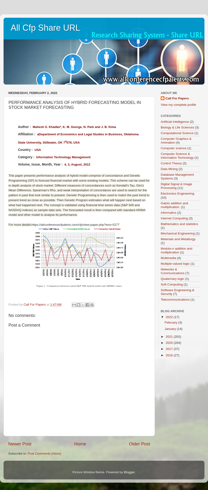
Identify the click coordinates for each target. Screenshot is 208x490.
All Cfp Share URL (45, 28)
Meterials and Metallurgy (178, 239)
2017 (170, 349)
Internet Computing (174, 218)
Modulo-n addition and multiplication (176, 250)
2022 (170, 317)
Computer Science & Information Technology (177, 155)
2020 (170, 343)
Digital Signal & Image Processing (176, 186)
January (171, 329)
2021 (170, 336)
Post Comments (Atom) (44, 453)
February (171, 322)
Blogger (129, 472)
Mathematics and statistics (179, 224)
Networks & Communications (173, 271)
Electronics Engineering (177, 193)
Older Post (139, 443)
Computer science (173, 148)
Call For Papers (177, 98)
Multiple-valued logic (175, 263)
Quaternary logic (172, 279)
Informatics (168, 212)
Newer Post (19, 443)
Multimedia (168, 258)
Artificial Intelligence (175, 122)
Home (80, 443)
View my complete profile (178, 105)
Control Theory (171, 163)
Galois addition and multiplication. (174, 205)
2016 (170, 355)
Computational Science (177, 133)
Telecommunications (175, 299)
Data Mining (169, 169)
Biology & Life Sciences (177, 127)
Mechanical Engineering (178, 233)
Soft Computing (172, 284)
